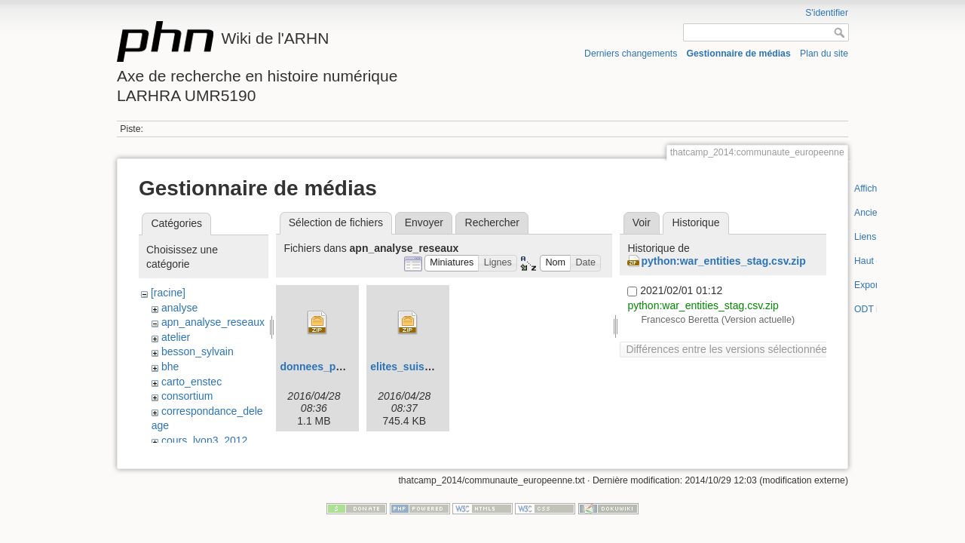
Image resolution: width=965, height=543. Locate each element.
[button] (451, 263)
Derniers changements (630, 53)
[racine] (168, 293)
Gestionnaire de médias (739, 53)
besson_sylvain (197, 351)
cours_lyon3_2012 (204, 440)
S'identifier (826, 13)
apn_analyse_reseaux (213, 322)
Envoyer (424, 222)
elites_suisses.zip (414, 366)
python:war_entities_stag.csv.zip (723, 261)
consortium (187, 396)
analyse (179, 308)
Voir (642, 222)
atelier (175, 337)
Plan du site (824, 53)
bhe (170, 366)
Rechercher (492, 222)
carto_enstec (191, 382)
